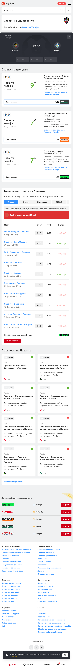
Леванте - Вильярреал (15, 293)
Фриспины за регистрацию (49, 568)
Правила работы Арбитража (50, 632)
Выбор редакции (9, 623)
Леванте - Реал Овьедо (15, 242)
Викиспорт (6, 620)
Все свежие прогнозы (13, 481)
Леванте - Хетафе (30, 27)
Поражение (42, 202)
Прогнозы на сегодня (11, 586)
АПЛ (39, 598)
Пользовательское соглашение (51, 620)
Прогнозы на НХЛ (9, 601)
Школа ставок (8, 617)
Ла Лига (8, 35)
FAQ (3, 626)
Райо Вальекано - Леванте (17, 252)
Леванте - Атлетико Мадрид (18, 324)
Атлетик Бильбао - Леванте (17, 314)
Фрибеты (5, 559)
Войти (61, 3)
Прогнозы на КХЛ (9, 598)
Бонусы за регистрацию (12, 568)
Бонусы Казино (44, 562)
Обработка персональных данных (52, 629)
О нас (40, 610)
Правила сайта (44, 617)
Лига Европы (43, 592)
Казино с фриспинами (47, 555)
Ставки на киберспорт (47, 601)
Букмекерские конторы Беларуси (16, 549)
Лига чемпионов (45, 589)
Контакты (42, 614)
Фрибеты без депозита (11, 562)
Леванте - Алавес (12, 273)
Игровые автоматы (46, 574)
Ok (65, 655)
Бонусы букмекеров (10, 555)
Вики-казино (43, 559)
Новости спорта (9, 610)
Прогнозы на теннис (10, 595)
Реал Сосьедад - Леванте (16, 232)
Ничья (25, 202)
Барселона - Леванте (14, 283)
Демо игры (42, 571)
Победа (11, 202)
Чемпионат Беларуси (47, 595)
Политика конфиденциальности (51, 623)
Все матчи (42, 583)
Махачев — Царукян (10, 614)
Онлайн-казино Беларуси (49, 549)
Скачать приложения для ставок (16, 552)
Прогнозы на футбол (11, 589)
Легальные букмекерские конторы (17, 498)
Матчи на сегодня (45, 586)
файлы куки (14, 656)
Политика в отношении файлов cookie (54, 626)
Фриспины (42, 565)
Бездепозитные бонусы (12, 565)
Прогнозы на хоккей (10, 592)
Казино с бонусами (46, 552)
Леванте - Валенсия (14, 304)
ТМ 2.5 (59, 202)
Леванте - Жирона (13, 262)
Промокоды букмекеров (12, 571)
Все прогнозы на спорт (12, 583)
